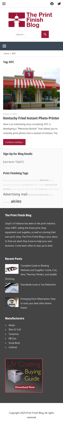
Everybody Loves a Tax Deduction (38, 284)
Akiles (12, 325)
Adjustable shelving (23, 189)
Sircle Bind (14, 342)
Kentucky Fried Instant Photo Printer (31, 118)
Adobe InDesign (33, 180)
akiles (16, 201)
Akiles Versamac (9, 180)
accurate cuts (27, 185)
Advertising (44, 194)
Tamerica (14, 333)
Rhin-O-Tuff (15, 329)
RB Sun (12, 338)
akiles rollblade (39, 185)
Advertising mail (15, 194)
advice (14, 189)
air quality (19, 180)
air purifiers (17, 185)
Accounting (33, 194)
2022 (32, 189)
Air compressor (41, 189)
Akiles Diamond (53, 189)
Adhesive (44, 180)
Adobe (25, 180)
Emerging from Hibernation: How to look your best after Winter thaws (38, 303)
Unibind (13, 347)
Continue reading (13, 142)
